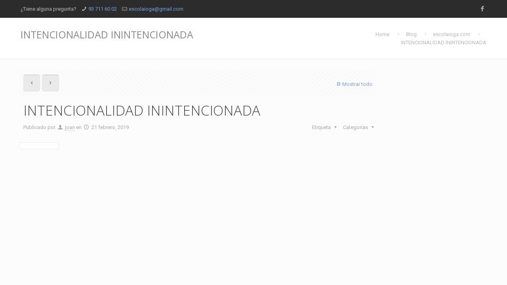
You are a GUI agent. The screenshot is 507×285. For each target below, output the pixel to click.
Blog (411, 34)
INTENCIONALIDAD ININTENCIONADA (443, 43)
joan (70, 127)
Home (382, 34)
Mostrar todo (353, 84)
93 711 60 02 (102, 9)
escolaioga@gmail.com (156, 9)
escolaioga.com (451, 34)
